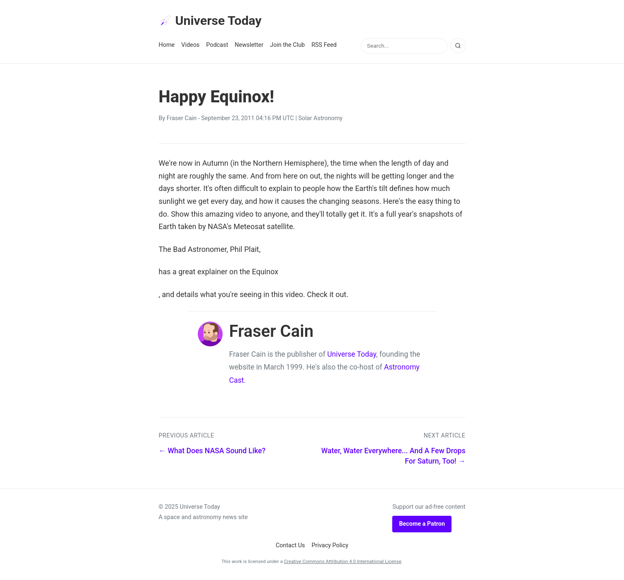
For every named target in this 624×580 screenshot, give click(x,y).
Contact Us (290, 546)
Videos (190, 46)
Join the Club (287, 46)
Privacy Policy (330, 546)
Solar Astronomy (321, 119)
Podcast (217, 46)
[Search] (458, 46)
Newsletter (249, 46)
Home (167, 46)
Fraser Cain (182, 119)
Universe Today (213, 21)
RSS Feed (324, 46)
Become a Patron (422, 525)
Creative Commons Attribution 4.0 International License (342, 563)
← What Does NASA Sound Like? (212, 452)
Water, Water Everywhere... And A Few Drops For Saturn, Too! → (393, 457)
